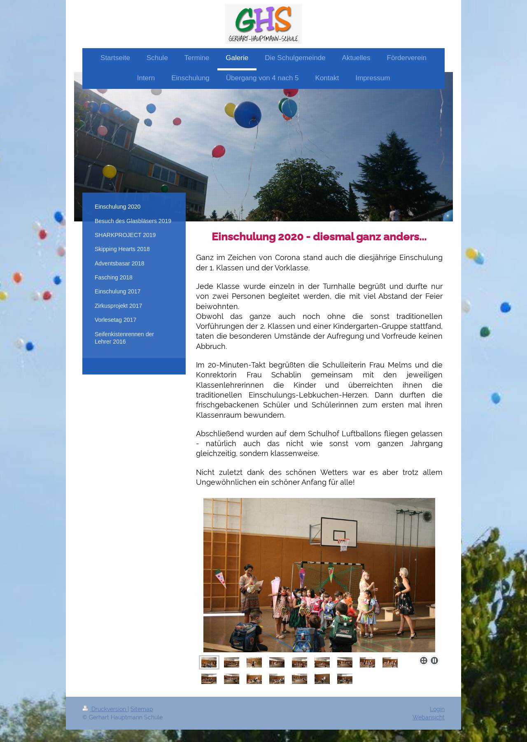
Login (437, 709)
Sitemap (142, 709)
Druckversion (105, 709)
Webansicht (429, 717)
